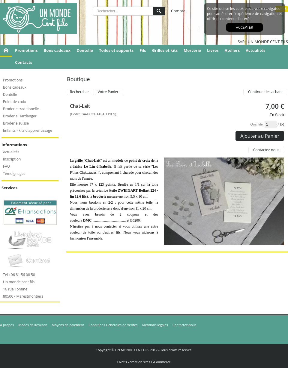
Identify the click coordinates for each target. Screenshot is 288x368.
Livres (213, 50)
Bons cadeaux (57, 50)
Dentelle (84, 50)
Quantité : (257, 124)
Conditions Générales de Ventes (112, 324)
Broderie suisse (16, 123)
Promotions (26, 50)
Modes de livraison (32, 324)
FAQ (6, 166)
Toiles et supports (116, 50)
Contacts (23, 62)
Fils (143, 50)
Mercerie (192, 50)
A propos (7, 324)
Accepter (244, 27)
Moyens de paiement (68, 324)
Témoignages (14, 173)
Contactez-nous (184, 324)
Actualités (255, 50)
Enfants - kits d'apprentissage (27, 130)
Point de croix (14, 101)
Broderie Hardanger (20, 116)
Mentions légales (155, 324)
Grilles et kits (165, 50)
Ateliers (232, 50)
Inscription (12, 159)
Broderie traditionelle (21, 108)
